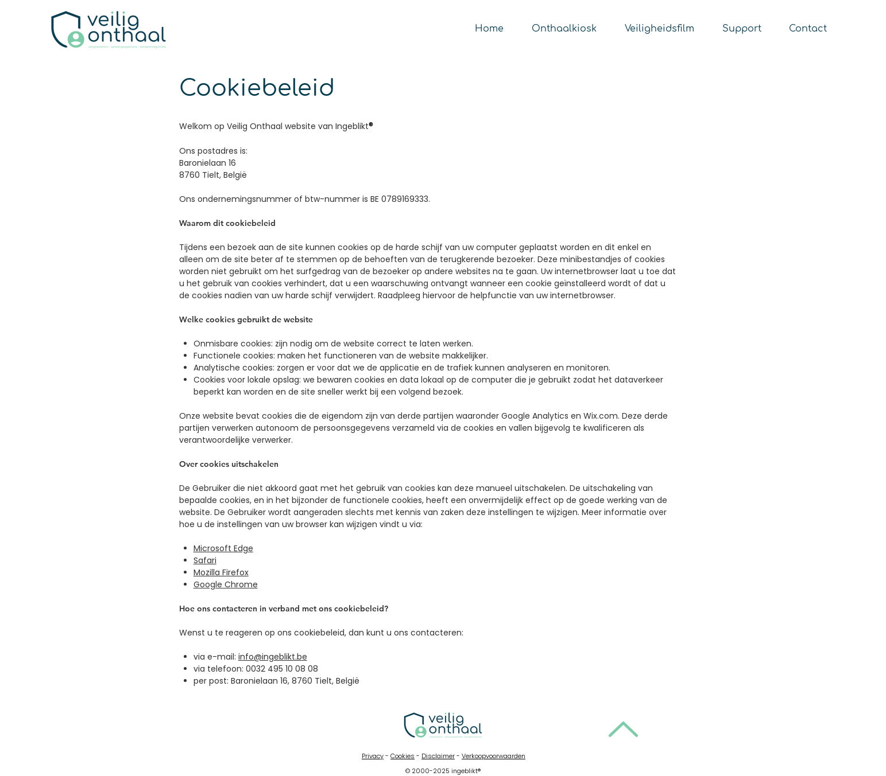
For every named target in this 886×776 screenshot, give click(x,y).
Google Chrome (226, 584)
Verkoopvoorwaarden (493, 756)
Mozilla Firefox (221, 572)
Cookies (402, 756)
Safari (205, 560)
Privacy (373, 756)
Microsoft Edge (223, 548)
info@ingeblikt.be (272, 656)
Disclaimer (438, 756)
